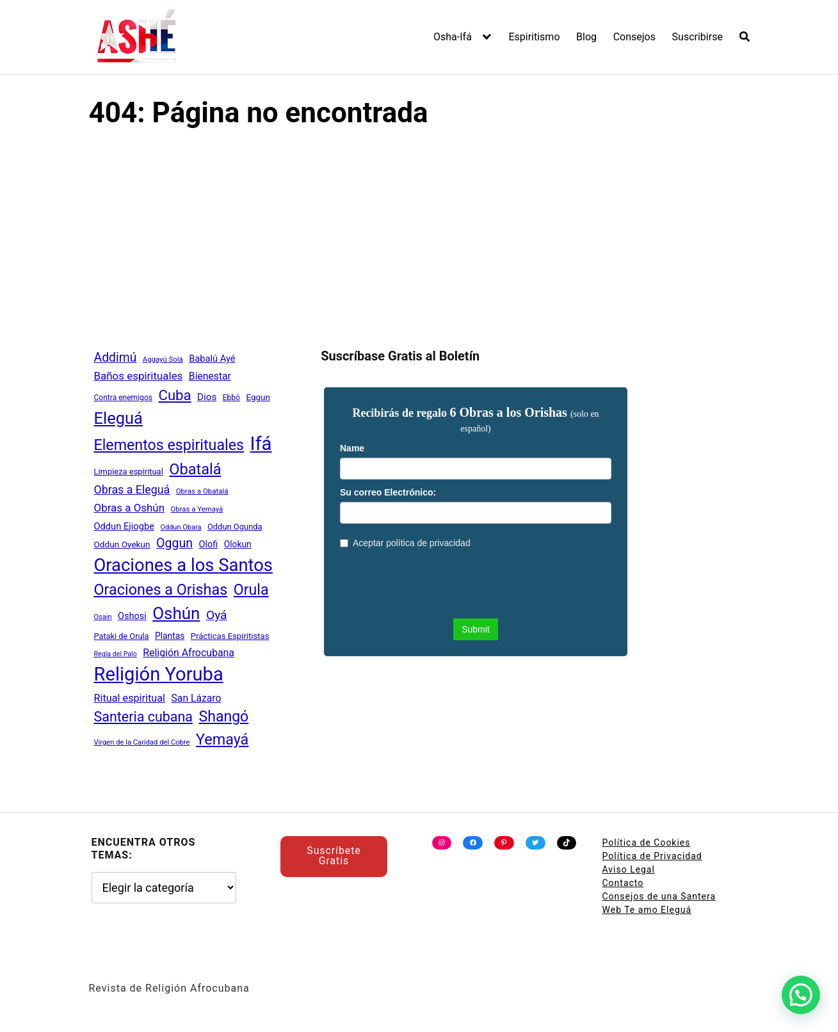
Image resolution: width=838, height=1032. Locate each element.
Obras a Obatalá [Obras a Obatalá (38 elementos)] (202, 491)
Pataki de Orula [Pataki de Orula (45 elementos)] (121, 636)
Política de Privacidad (652, 856)
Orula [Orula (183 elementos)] (251, 590)
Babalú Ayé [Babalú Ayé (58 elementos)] (212, 358)
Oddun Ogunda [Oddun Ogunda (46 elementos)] (234, 526)
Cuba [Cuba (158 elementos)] (174, 395)
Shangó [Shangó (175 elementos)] (224, 716)
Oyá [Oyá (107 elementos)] (216, 615)
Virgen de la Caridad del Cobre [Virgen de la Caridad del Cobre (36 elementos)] (142, 742)
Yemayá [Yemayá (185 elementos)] (222, 739)
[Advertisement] (419, 237)
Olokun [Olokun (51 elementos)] (238, 544)
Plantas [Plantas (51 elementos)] (169, 636)
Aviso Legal (629, 869)
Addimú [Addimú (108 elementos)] (115, 357)
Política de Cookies (646, 842)
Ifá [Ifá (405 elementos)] (260, 444)
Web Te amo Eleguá (647, 910)
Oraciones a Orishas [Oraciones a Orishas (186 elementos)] (161, 590)
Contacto (623, 883)
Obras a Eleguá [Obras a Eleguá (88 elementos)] (132, 489)
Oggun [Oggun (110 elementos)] (174, 543)
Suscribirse (697, 37)
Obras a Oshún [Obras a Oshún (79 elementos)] (129, 507)
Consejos (634, 37)
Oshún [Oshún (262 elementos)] (176, 613)
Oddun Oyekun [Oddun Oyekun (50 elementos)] (122, 544)
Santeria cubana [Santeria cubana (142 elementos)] (143, 717)
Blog (586, 37)
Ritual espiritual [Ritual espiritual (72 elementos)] (130, 698)
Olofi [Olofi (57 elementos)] (208, 544)
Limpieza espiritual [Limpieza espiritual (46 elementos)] (128, 471)
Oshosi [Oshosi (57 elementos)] (132, 616)
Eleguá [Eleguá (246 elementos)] (118, 418)
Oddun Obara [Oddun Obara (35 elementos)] (180, 527)
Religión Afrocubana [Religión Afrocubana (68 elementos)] (188, 653)
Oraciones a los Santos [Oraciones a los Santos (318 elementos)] (183, 565)
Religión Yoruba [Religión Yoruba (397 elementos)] (158, 674)
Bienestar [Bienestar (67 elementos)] (210, 376)
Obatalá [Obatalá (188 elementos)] (195, 469)
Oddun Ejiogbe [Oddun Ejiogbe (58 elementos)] (124, 526)
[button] (801, 995)
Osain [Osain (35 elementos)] (103, 617)
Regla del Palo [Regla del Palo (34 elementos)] (115, 654)
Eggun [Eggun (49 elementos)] (258, 397)
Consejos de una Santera (659, 896)
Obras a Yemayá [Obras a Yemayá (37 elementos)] (197, 508)
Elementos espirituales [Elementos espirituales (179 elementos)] (169, 445)
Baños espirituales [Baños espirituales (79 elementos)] (138, 375)
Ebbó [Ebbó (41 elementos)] (231, 397)
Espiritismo (534, 37)
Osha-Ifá (452, 37)
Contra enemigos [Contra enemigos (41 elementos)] (123, 397)
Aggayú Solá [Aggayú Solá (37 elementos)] (163, 359)
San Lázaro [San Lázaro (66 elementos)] (197, 698)
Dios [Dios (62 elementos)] (206, 397)
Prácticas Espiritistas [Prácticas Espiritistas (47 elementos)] (230, 636)
